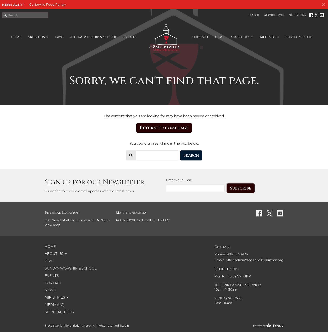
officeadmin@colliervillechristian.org (254, 260)
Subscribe (240, 188)
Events (129, 37)
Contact (200, 37)
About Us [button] (56, 254)
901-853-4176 (297, 15)
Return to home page (164, 128)
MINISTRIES (242, 37)
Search (254, 15)
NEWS (219, 37)
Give (59, 37)
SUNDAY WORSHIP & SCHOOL (93, 37)
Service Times (274, 15)
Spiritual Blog (299, 37)
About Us (38, 37)
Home (16, 37)
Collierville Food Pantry (47, 4)
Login (125, 325)
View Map (52, 225)
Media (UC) (269, 37)
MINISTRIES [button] (57, 297)
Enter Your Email (179, 180)
